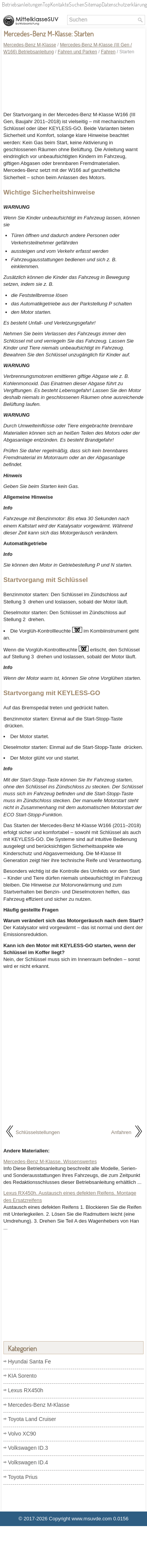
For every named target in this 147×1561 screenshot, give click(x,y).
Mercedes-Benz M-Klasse (29, 45)
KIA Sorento (22, 1376)
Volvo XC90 (22, 1434)
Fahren (108, 51)
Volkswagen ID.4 (28, 1462)
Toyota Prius (23, 1477)
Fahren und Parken (77, 51)
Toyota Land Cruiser (32, 1419)
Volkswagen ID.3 (28, 1448)
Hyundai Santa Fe (29, 1361)
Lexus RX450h (25, 1390)
